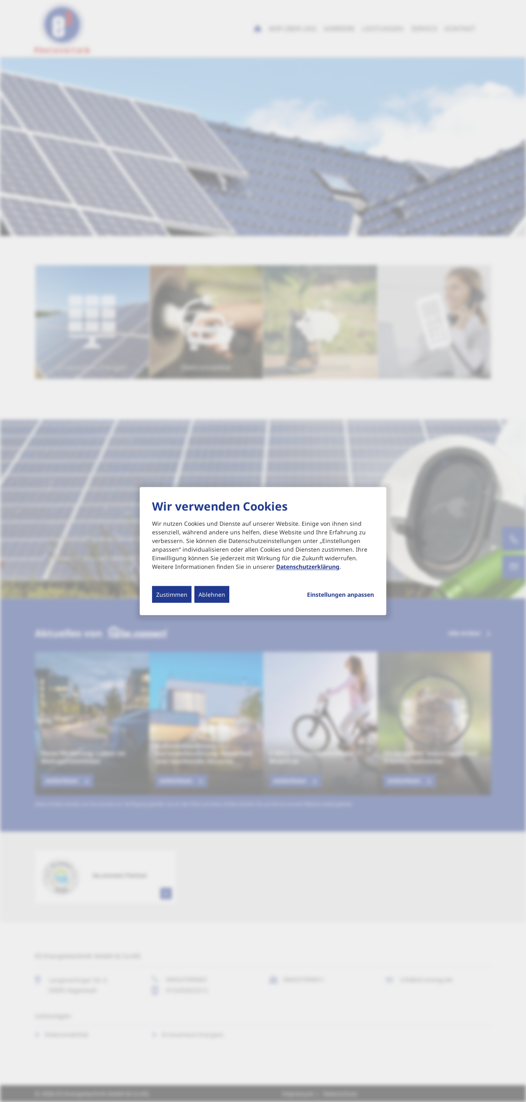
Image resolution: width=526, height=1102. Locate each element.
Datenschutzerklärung (307, 566)
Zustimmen (171, 594)
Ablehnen (211, 594)
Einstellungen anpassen (340, 595)
